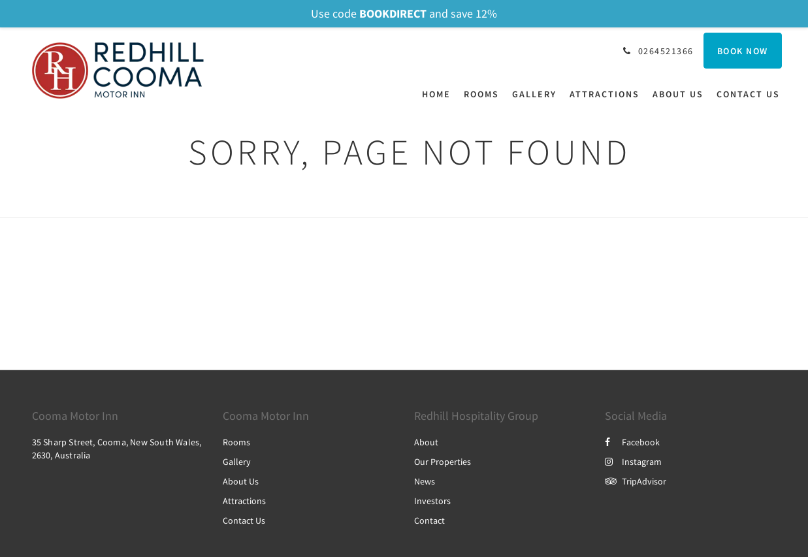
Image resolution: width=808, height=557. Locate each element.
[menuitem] (439, 94)
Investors (432, 501)
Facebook (632, 442)
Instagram (633, 462)
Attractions (244, 501)
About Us (241, 481)
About (426, 442)
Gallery (237, 462)
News (424, 481)
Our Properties (442, 462)
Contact (429, 520)
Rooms (236, 442)
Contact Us (244, 520)
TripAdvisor (635, 481)
